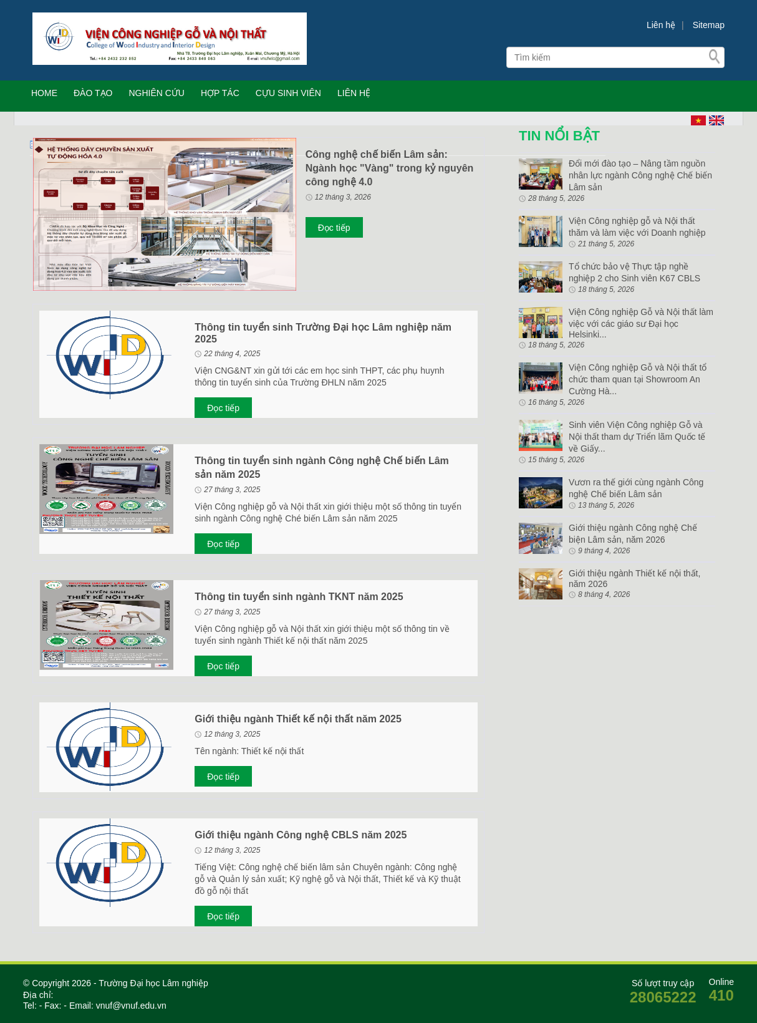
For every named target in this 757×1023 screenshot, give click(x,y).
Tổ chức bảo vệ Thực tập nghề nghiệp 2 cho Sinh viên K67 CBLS (634, 272)
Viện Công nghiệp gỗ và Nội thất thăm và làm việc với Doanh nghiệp (637, 227)
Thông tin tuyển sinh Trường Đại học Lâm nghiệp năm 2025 (323, 333)
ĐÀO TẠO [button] (93, 93)
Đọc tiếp (334, 228)
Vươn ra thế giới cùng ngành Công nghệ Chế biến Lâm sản (636, 488)
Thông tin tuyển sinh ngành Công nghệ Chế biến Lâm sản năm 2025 (322, 467)
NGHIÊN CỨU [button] (156, 93)
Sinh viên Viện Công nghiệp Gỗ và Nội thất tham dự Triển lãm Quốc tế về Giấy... (637, 436)
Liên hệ (661, 25)
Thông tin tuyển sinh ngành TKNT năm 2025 (299, 596)
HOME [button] (44, 93)
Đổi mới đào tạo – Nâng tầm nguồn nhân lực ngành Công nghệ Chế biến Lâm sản (640, 175)
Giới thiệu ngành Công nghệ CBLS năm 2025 (301, 835)
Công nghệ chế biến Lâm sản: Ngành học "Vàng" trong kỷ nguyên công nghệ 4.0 (390, 168)
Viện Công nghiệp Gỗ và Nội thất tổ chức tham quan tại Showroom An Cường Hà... (637, 379)
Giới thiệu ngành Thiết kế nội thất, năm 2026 (634, 578)
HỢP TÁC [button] (220, 93)
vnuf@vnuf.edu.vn (130, 1006)
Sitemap (709, 25)
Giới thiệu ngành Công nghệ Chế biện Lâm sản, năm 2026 (633, 534)
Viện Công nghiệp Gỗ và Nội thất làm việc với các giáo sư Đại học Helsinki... (641, 323)
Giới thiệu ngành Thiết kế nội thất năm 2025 (298, 719)
